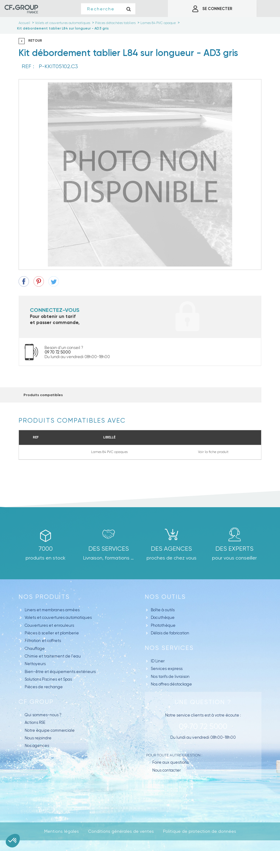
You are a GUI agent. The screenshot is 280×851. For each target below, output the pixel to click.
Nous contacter (166, 770)
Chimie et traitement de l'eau (53, 656)
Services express (167, 668)
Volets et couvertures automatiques (58, 617)
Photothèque (163, 625)
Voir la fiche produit (213, 452)
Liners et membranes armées (52, 610)
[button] (12, 840)
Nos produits (44, 596)
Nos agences (37, 745)
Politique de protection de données (199, 831)
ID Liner (158, 661)
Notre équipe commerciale (50, 730)
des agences (171, 548)
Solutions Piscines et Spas (48, 679)
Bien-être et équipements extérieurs (60, 671)
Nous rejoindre (38, 738)
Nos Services (169, 647)
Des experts (234, 548)
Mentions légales (61, 831)
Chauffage (35, 648)
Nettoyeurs (35, 663)
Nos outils (165, 596)
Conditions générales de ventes (121, 831)
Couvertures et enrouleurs (49, 625)
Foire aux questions (170, 762)
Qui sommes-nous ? (43, 715)
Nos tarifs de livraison (170, 676)
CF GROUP (36, 701)
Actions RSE (35, 722)
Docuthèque (163, 617)
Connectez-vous (55, 310)
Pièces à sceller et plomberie (52, 633)
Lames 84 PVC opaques (109, 452)
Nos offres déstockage (171, 684)
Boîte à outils (163, 610)
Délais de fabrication (170, 633)
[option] (140, 174)
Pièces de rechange (44, 687)
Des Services (108, 548)
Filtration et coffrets (43, 640)
